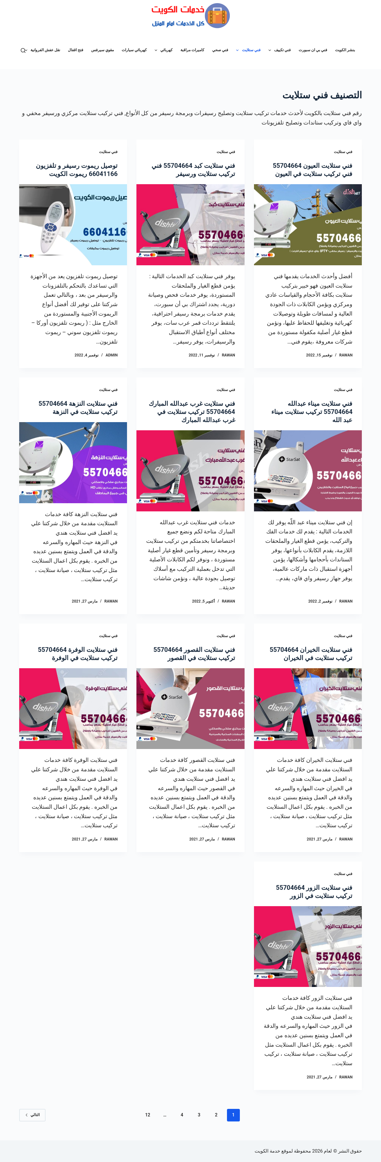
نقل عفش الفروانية (41, 50)
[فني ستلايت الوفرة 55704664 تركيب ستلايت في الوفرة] (73, 708)
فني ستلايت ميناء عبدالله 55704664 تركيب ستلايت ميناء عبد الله (312, 412)
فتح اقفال (75, 50)
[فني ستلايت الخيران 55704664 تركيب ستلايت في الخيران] (308, 708)
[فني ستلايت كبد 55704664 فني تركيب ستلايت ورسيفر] (190, 224)
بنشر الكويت (345, 50)
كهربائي (162, 50)
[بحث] (23, 50)
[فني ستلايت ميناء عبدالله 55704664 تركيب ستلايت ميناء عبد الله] (308, 470)
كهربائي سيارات (134, 50)
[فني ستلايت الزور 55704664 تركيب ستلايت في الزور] (308, 946)
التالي (32, 1115)
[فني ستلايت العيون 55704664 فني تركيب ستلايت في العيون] (308, 224)
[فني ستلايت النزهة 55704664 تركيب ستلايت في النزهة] (73, 462)
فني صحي (220, 50)
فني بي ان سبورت (313, 50)
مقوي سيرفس (102, 50)
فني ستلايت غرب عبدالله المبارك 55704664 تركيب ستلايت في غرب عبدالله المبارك (192, 412)
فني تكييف (278, 50)
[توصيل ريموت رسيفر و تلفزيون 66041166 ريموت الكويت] (73, 224)
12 (147, 1114)
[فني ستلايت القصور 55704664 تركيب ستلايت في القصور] (190, 708)
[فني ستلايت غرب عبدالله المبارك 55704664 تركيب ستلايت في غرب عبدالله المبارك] (190, 470)
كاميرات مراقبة (192, 50)
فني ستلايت (247, 50)
